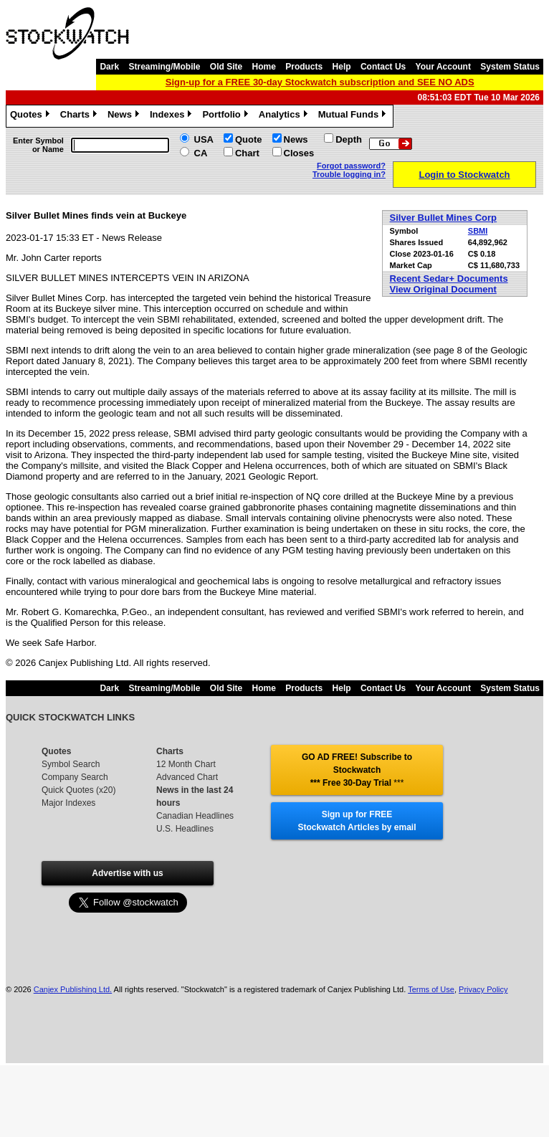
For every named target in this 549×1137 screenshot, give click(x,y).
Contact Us (383, 67)
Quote (248, 139)
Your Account (443, 67)
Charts (80, 116)
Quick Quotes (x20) (78, 790)
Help (342, 67)
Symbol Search (71, 764)
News (125, 116)
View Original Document (443, 289)
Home (264, 67)
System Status (510, 67)
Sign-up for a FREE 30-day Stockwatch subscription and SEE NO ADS (320, 82)
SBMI (478, 231)
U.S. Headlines (185, 829)
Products (304, 67)
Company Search (75, 777)
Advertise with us (127, 873)
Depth (348, 139)
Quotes (31, 116)
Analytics (285, 116)
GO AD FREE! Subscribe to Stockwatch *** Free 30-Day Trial (357, 770)
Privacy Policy (483, 989)
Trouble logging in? (349, 174)
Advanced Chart (187, 777)
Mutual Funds (354, 116)
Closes (299, 153)
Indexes (172, 116)
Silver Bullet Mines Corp (443, 217)
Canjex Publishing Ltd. (73, 989)
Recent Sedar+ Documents (449, 278)
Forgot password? (351, 165)
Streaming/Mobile (164, 67)
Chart (247, 153)
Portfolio (226, 116)
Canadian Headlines (195, 816)
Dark (109, 67)
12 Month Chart (186, 764)
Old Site (226, 67)
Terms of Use (431, 989)
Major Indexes (68, 803)
